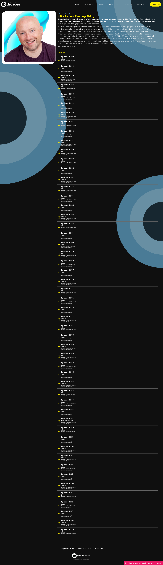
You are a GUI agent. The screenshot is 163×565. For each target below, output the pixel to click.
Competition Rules (67, 548)
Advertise (140, 4)
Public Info (99, 548)
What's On (88, 4)
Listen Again (114, 4)
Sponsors (128, 4)
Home (77, 4)
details (144, 563)
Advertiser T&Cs (84, 548)
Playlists (101, 4)
